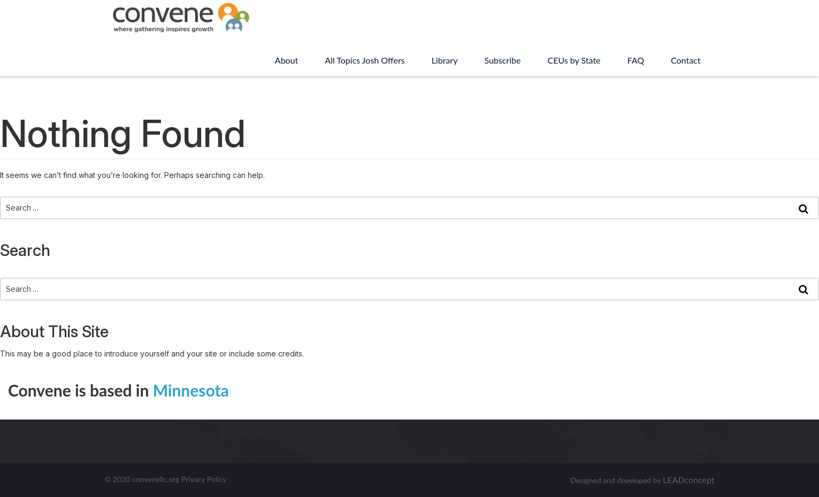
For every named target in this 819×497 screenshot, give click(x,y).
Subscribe (502, 60)
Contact (685, 60)
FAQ (635, 60)
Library (445, 60)
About (286, 60)
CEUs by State (573, 60)
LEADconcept (688, 480)
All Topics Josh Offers (364, 60)
